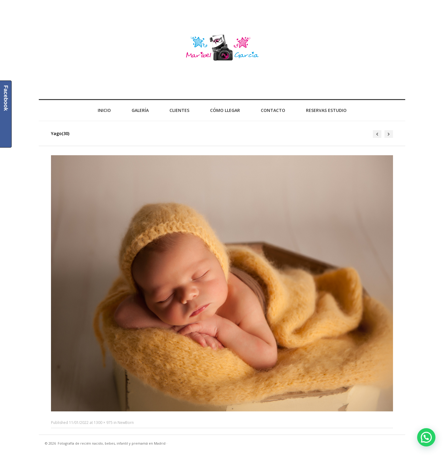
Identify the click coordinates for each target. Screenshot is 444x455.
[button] (426, 437)
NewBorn (126, 422)
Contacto (273, 110)
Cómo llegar (225, 110)
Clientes (179, 110)
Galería (140, 110)
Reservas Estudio (326, 110)
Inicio (104, 110)
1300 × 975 (103, 422)
